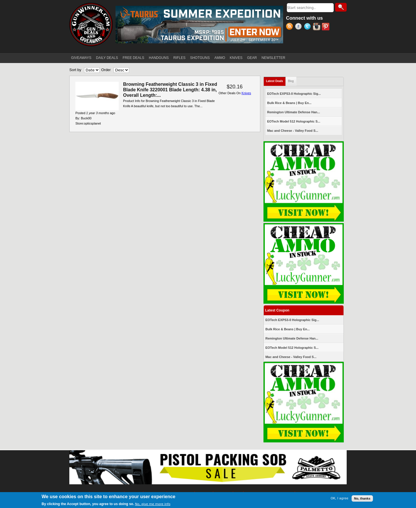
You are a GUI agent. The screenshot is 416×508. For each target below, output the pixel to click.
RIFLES (179, 58)
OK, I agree (339, 498)
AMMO (219, 58)
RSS (290, 27)
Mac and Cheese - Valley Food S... (292, 130)
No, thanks (362, 498)
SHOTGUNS (200, 58)
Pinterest (326, 27)
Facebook (299, 27)
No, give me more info (152, 504)
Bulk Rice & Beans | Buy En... (289, 103)
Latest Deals (276, 80)
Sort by (75, 70)
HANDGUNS (159, 58)
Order (106, 70)
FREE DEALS (133, 58)
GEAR (252, 58)
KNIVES (236, 58)
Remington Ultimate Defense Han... (293, 112)
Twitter (308, 27)
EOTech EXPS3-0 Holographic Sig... (294, 93)
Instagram (317, 27)
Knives (246, 93)
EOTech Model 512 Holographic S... (293, 121)
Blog (291, 81)
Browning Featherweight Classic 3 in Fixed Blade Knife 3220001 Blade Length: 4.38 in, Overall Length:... (170, 90)
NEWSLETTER (273, 58)
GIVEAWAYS (81, 58)
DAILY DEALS (107, 58)
